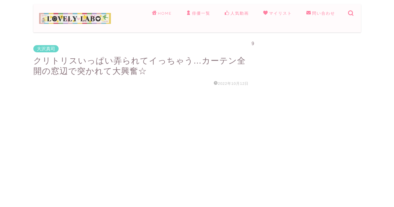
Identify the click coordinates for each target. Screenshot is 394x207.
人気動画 (237, 13)
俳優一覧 (198, 13)
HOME (162, 13)
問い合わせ (320, 13)
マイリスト (277, 13)
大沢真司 (46, 48)
